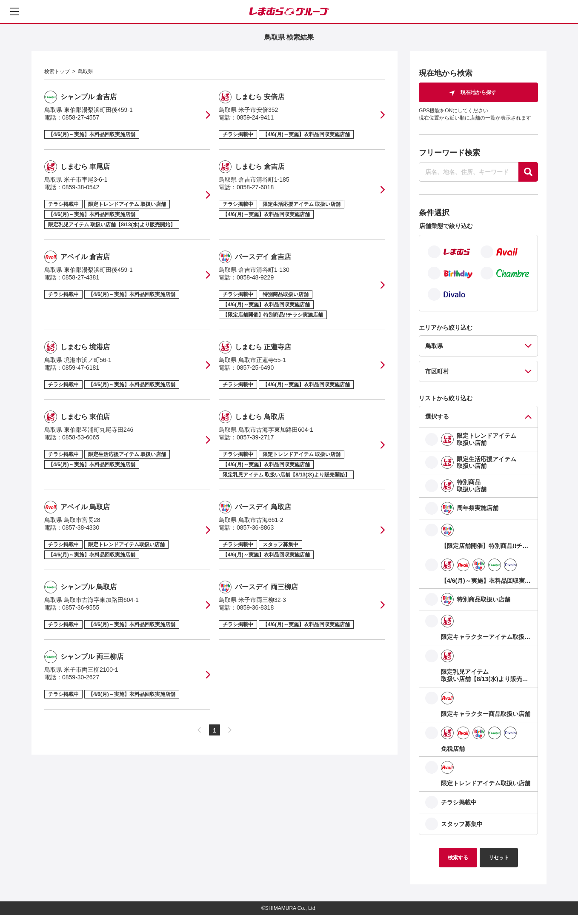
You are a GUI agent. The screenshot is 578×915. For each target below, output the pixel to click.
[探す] (528, 172)
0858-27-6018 (255, 187)
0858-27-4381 (80, 277)
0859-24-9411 (255, 117)
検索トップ (57, 71)
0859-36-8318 (255, 607)
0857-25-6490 (255, 367)
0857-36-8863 (255, 527)
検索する (458, 858)
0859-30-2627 (80, 677)
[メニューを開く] (14, 11)
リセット (499, 858)
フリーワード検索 (449, 152)
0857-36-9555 (80, 607)
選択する (437, 416)
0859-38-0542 (80, 187)
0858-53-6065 (80, 437)
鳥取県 (85, 71)
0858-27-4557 (80, 117)
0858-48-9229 (255, 277)
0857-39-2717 (255, 437)
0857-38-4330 (80, 527)
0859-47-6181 (80, 367)
